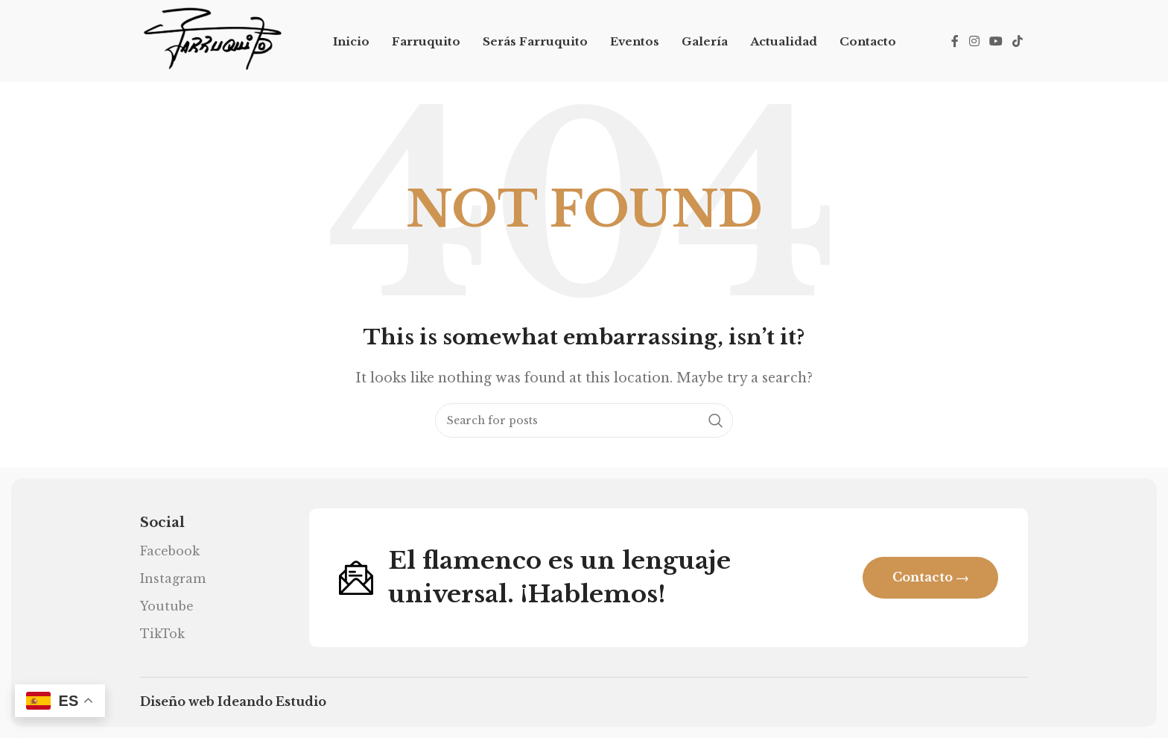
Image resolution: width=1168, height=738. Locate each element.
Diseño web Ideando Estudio (233, 701)
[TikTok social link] (1018, 41)
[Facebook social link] (955, 41)
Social (162, 522)
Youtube (167, 606)
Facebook (170, 550)
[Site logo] (212, 39)
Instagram (173, 578)
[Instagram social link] (974, 41)
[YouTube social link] (995, 41)
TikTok (162, 633)
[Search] (584, 420)
